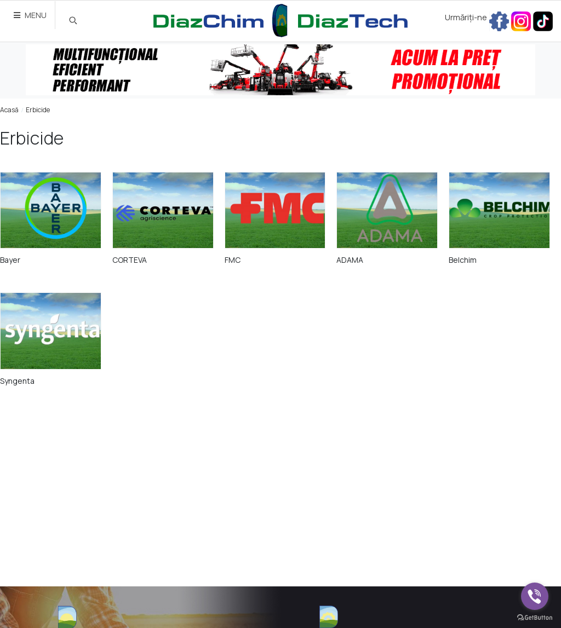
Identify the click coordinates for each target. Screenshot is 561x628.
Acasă (9, 109)
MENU (30, 15)
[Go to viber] (534, 596)
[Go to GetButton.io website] (534, 617)
